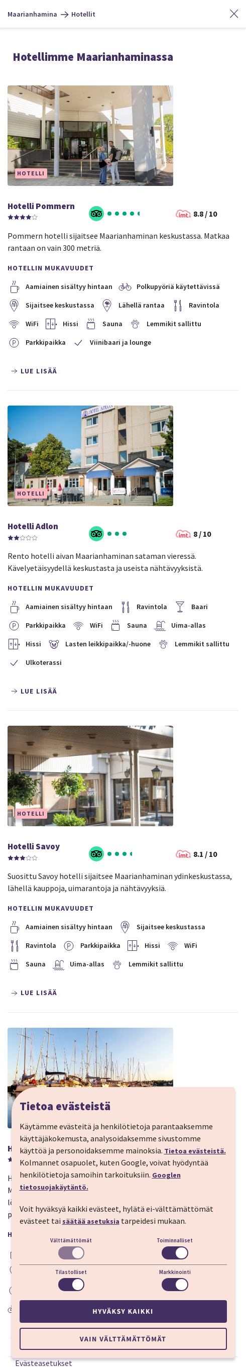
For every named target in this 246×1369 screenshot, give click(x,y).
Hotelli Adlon (33, 526)
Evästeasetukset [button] (43, 1363)
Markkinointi (175, 1272)
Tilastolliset (71, 1272)
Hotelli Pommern (41, 206)
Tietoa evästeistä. (195, 1150)
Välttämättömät (71, 1240)
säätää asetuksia (90, 1221)
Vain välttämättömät (123, 1338)
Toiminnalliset (175, 1240)
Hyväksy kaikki (122, 1311)
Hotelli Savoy (34, 846)
